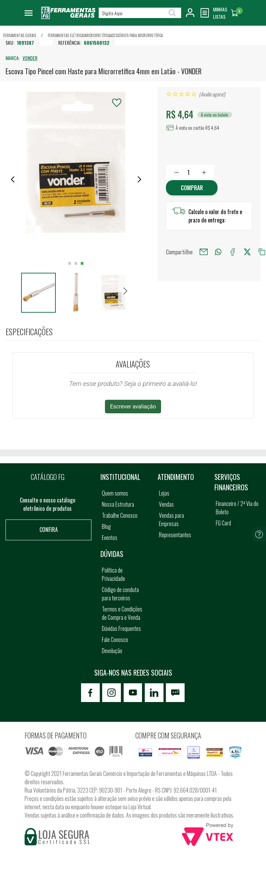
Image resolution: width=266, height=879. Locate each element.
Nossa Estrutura (118, 504)
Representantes (175, 535)
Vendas (166, 504)
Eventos (109, 537)
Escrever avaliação (133, 406)
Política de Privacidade (113, 574)
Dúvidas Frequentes (121, 628)
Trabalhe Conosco (120, 515)
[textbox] (140, 13)
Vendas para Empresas (171, 519)
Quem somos (115, 493)
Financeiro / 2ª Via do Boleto (237, 507)
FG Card (223, 523)
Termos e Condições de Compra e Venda (122, 613)
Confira (48, 529)
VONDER (30, 57)
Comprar (192, 188)
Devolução (112, 650)
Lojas (164, 493)
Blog (106, 526)
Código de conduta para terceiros (120, 593)
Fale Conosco (115, 639)
